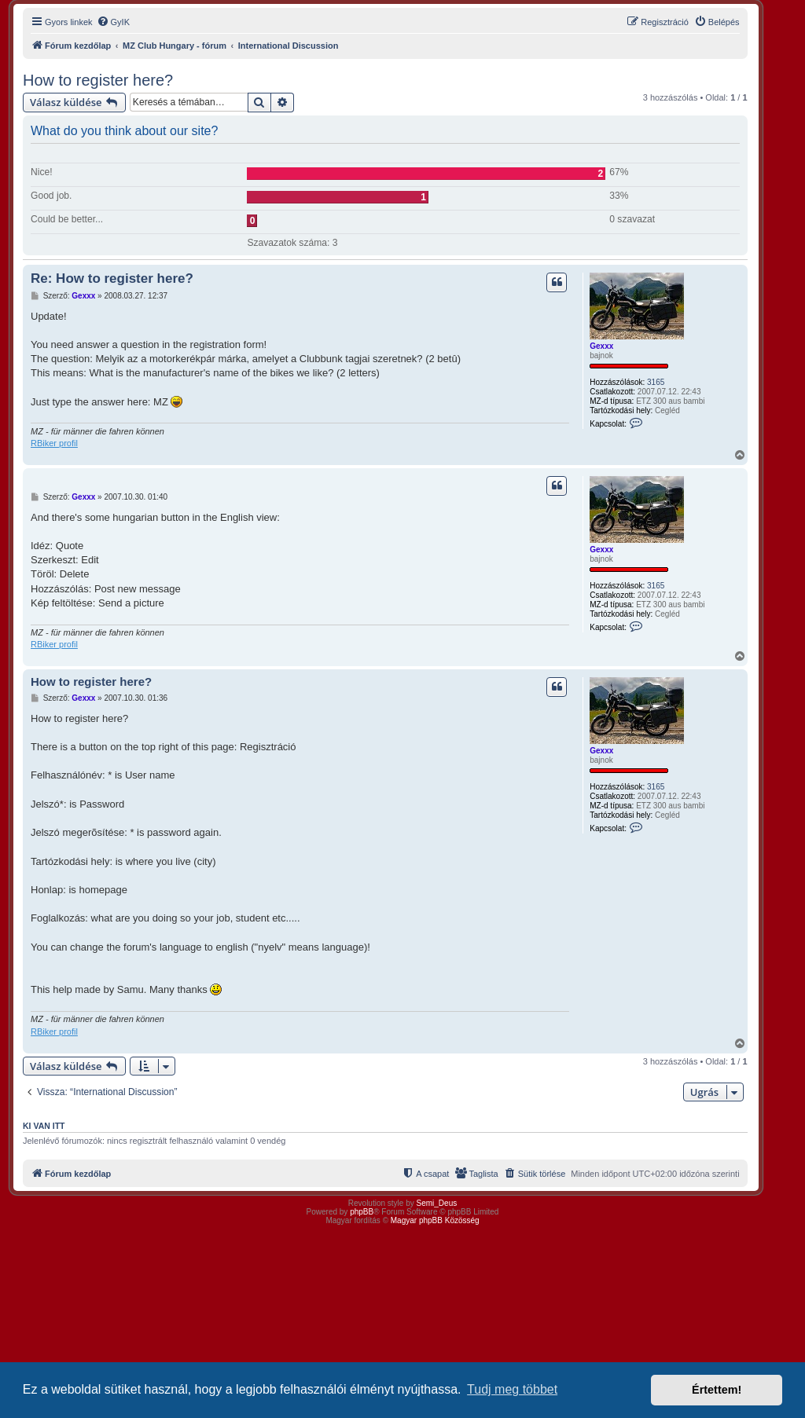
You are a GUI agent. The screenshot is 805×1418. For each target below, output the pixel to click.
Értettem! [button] (716, 1389)
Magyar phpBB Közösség (435, 1220)
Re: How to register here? (112, 278)
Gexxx (601, 346)
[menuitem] (113, 22)
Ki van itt (43, 1125)
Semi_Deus (437, 1203)
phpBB (361, 1211)
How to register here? (98, 80)
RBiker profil (54, 443)
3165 (655, 382)
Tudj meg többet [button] (512, 1389)
